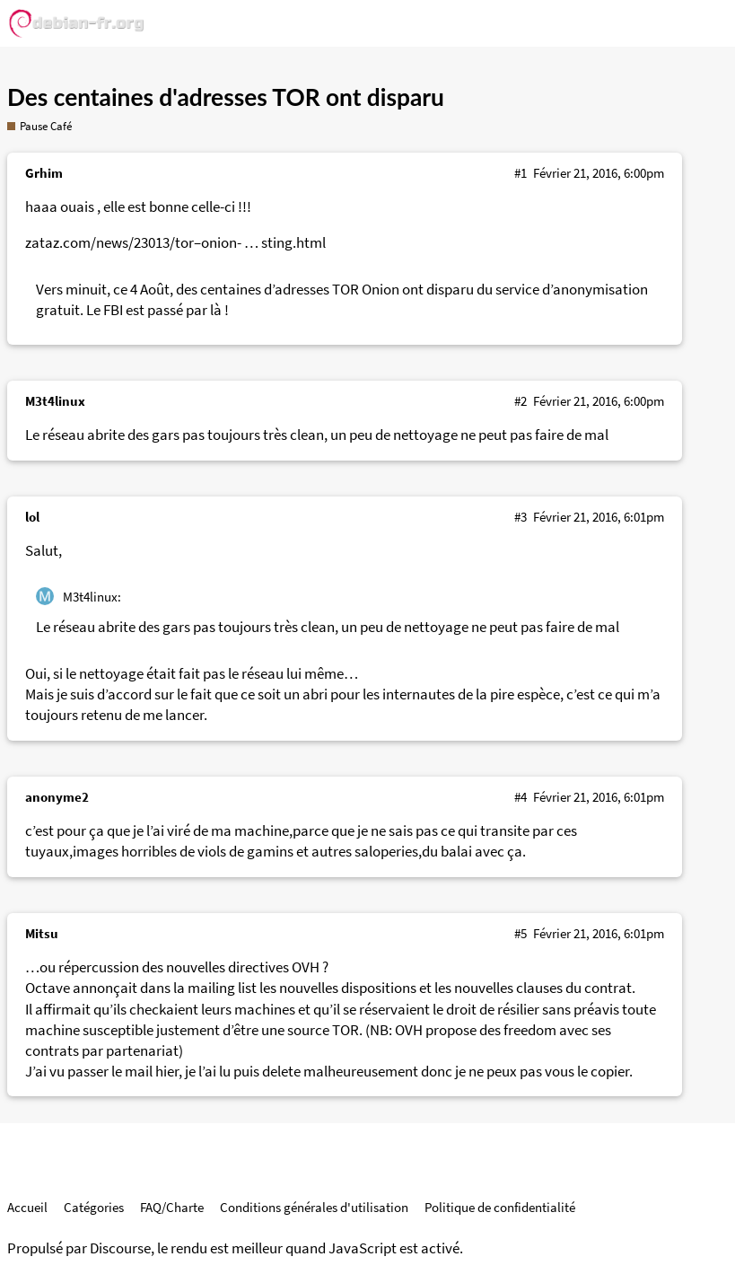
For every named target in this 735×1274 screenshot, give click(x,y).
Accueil (27, 1207)
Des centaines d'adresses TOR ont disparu (225, 97)
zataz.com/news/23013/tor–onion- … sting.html (175, 242)
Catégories (94, 1207)
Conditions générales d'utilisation (314, 1207)
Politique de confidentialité (499, 1207)
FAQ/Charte (172, 1207)
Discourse (120, 1248)
